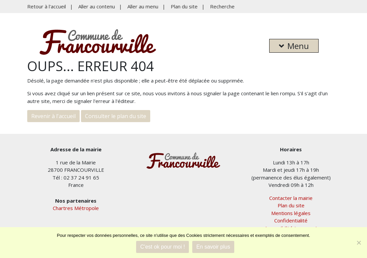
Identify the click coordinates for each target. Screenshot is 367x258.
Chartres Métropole (76, 208)
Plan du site (184, 6)
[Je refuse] (358, 242)
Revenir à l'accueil (53, 116)
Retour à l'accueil (46, 6)
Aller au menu (142, 6)
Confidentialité (291, 220)
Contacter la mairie (291, 198)
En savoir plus (213, 247)
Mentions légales (291, 213)
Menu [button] (294, 45)
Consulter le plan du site (115, 116)
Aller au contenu (96, 6)
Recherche (222, 6)
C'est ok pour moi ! (162, 247)
